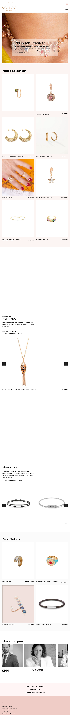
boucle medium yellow (44, 156)
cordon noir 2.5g (8, 524)
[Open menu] (67, 9)
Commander (35, 689)
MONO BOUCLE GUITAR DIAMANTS (12, 156)
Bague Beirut (6, 113)
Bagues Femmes (7, 706)
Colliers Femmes (7, 712)
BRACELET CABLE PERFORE (44, 524)
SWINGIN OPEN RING (8, 624)
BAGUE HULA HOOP (42, 239)
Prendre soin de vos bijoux (35, 692)
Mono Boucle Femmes (8, 714)
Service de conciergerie (35, 686)
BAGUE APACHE (7, 197)
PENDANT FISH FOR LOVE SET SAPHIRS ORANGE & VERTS (19, 389)
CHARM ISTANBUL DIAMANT (44, 197)
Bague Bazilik (6, 581)
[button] (66, 4)
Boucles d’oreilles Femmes (9, 708)
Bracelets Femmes (7, 710)
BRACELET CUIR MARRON (43, 624)
